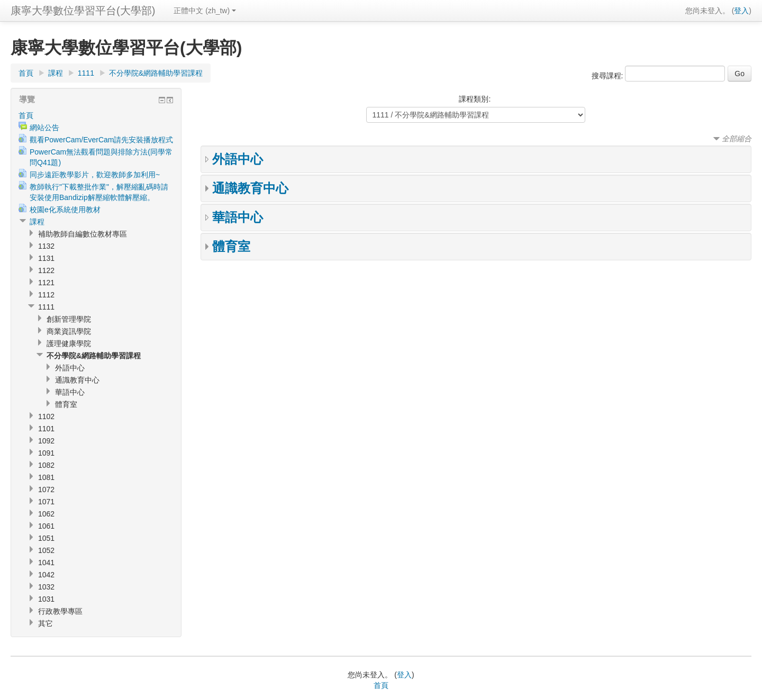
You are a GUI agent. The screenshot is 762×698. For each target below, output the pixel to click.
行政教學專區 (60, 611)
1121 (46, 282)
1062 (46, 514)
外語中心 (237, 159)
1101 (46, 428)
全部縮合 (736, 138)
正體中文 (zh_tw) (205, 10)
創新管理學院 (69, 319)
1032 (46, 587)
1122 (46, 270)
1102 (46, 416)
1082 (46, 465)
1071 (46, 501)
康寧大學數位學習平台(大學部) (83, 10)
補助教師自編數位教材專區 (82, 234)
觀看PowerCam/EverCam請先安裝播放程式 (101, 139)
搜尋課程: (608, 75)
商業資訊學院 (69, 331)
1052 (46, 550)
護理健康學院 (69, 343)
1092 (46, 441)
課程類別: (475, 99)
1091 (46, 453)
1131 (46, 258)
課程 (55, 73)
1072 (46, 489)
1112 (46, 295)
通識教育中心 (250, 188)
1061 (46, 526)
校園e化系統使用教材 (65, 209)
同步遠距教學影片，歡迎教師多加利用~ (95, 174)
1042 (46, 574)
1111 (86, 73)
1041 (46, 562)
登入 (741, 10)
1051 (46, 538)
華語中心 (237, 217)
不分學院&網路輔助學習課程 (156, 73)
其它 (45, 623)
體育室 (231, 246)
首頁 (26, 73)
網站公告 (44, 127)
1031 (46, 599)
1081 (46, 477)
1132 (46, 246)
